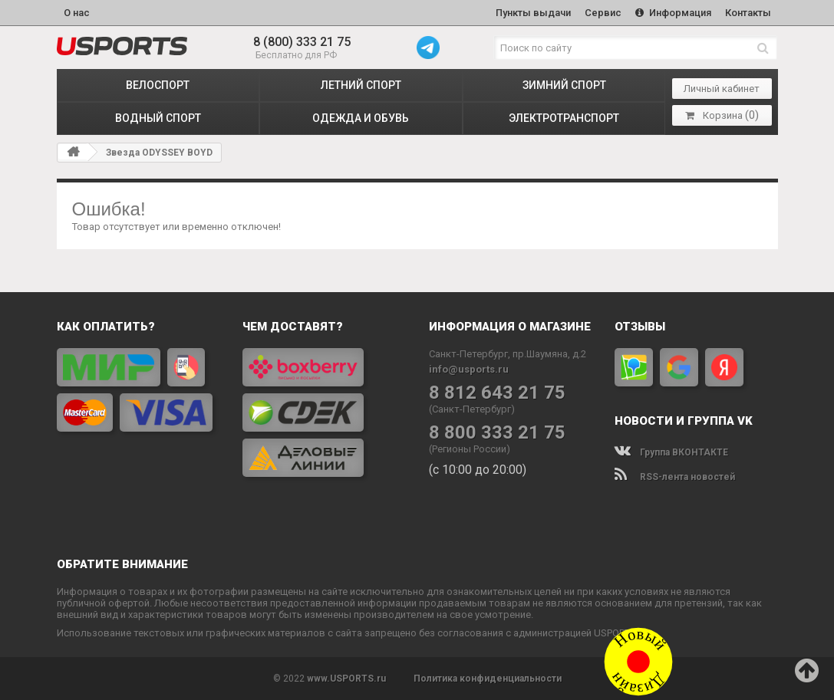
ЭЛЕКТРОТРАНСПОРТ (564, 118)
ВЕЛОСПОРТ (158, 85)
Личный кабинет (722, 88)
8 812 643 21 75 (497, 393)
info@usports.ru (469, 369)
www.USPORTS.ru (346, 678)
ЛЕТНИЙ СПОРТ (361, 85)
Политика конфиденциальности (488, 678)
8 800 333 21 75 (497, 432)
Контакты (748, 12)
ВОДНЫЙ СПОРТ (158, 118)
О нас (77, 12)
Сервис (603, 12)
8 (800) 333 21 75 (302, 42)
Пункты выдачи (533, 12)
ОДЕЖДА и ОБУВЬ (360, 118)
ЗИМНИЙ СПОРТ (564, 85)
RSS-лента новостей (675, 477)
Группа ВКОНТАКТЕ (671, 452)
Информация (673, 12)
